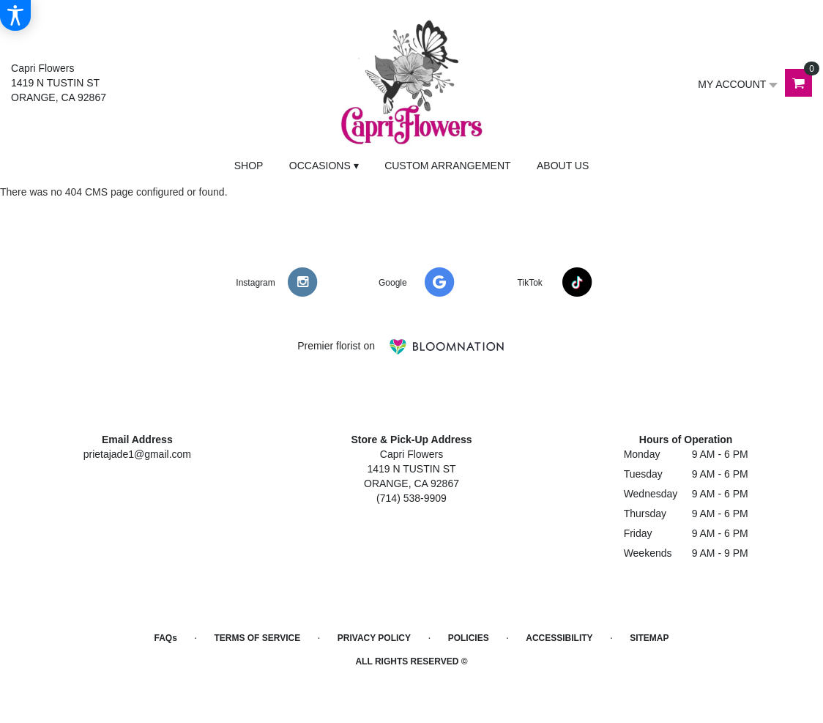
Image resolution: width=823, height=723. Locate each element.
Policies (468, 638)
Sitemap (649, 638)
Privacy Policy (374, 638)
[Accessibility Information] (15, 15)
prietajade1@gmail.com (137, 454)
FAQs (165, 638)
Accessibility (559, 638)
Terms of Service (257, 638)
